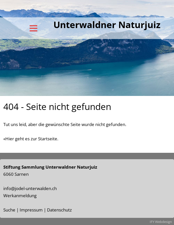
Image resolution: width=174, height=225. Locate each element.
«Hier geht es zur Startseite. (30, 139)
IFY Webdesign (161, 221)
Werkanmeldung (20, 195)
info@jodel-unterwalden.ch (30, 188)
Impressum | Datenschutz (46, 210)
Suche (9, 210)
